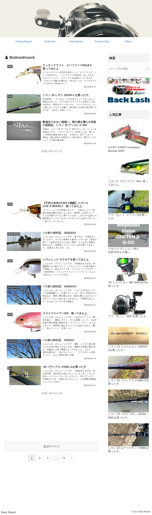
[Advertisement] (51, 174)
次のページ (51, 446)
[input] (128, 68)
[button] (147, 69)
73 (63, 458)
